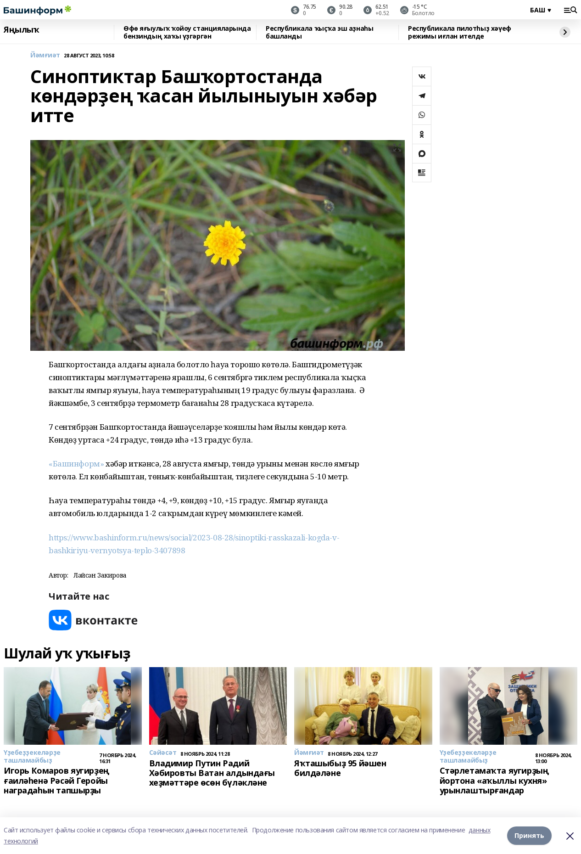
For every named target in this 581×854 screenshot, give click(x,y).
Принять (529, 835)
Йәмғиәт (45, 55)
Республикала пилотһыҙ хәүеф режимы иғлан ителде (459, 32)
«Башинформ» (77, 463)
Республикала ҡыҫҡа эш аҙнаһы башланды (319, 32)
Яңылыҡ (21, 30)
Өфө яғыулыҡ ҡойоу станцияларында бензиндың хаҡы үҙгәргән (187, 32)
